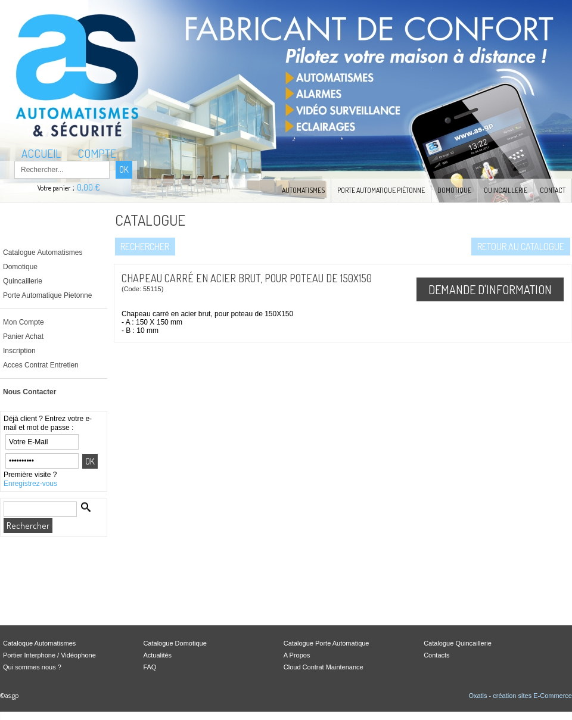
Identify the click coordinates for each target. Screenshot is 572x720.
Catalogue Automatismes (42, 252)
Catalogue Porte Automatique (326, 643)
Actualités (157, 655)
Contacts (436, 655)
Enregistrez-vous (30, 483)
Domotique (454, 190)
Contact (552, 190)
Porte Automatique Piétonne (381, 190)
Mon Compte (23, 322)
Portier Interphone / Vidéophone (49, 655)
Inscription (19, 351)
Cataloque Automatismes (39, 643)
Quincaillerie (505, 190)
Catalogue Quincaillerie (458, 643)
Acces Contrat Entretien (41, 365)
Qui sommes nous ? (32, 667)
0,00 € (88, 187)
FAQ (149, 667)
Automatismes (303, 190)
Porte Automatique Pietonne (47, 295)
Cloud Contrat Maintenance (323, 667)
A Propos (297, 655)
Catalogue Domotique (174, 643)
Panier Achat (23, 336)
